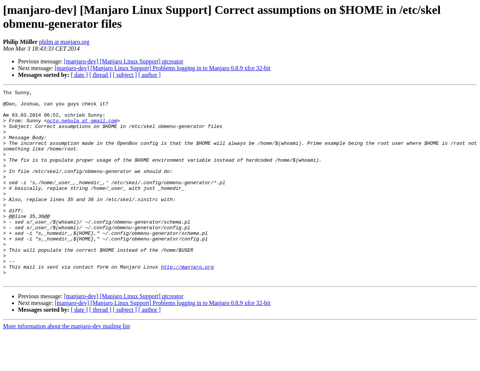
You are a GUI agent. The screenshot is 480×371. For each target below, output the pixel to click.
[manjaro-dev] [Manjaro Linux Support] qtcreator (123, 61)
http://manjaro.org (187, 302)
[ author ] (149, 75)
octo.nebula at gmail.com (82, 127)
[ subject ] (125, 75)
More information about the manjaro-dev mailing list (66, 364)
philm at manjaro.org (64, 42)
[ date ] (79, 75)
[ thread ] (100, 75)
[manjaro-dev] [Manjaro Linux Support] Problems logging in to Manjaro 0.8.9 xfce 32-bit (162, 68)
